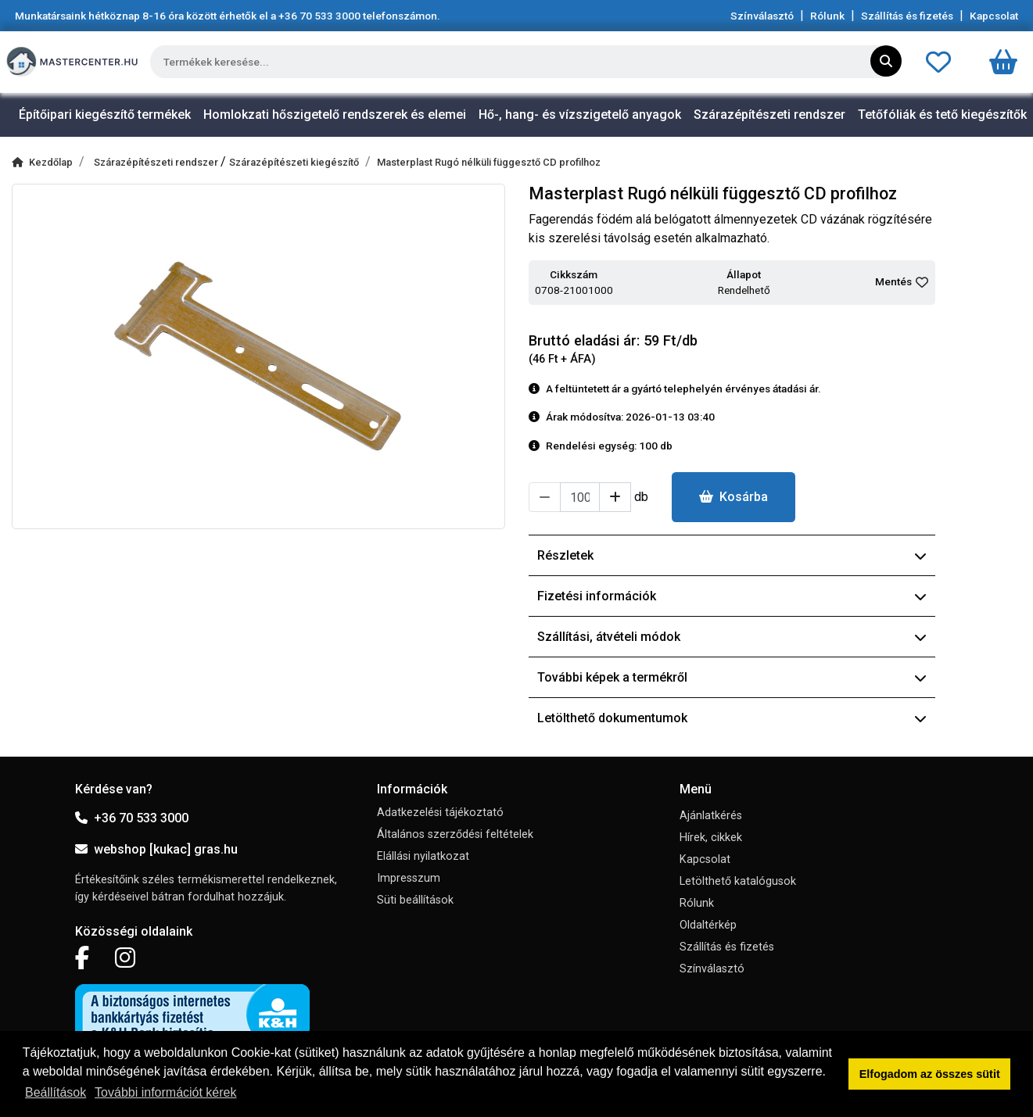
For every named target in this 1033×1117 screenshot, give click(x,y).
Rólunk (827, 15)
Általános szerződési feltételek (455, 834)
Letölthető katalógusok (738, 881)
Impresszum (408, 878)
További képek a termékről (732, 677)
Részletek (732, 555)
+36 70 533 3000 (131, 818)
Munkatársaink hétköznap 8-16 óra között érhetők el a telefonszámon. (227, 15)
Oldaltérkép (708, 925)
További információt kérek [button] (165, 1092)
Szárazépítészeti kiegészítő (294, 162)
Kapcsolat (994, 15)
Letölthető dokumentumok (732, 718)
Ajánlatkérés (711, 815)
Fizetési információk (732, 596)
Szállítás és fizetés (907, 15)
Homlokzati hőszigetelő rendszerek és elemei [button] (334, 114)
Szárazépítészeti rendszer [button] (769, 114)
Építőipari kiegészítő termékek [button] (105, 114)
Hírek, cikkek (711, 837)
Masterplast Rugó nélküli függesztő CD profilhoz (489, 162)
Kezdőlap (42, 162)
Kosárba (733, 496)
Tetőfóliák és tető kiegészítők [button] (942, 114)
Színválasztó (762, 15)
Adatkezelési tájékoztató (440, 812)
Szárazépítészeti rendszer (157, 162)
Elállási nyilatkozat (423, 856)
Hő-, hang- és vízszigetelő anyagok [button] (580, 114)
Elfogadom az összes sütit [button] (929, 1074)
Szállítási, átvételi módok (732, 636)
